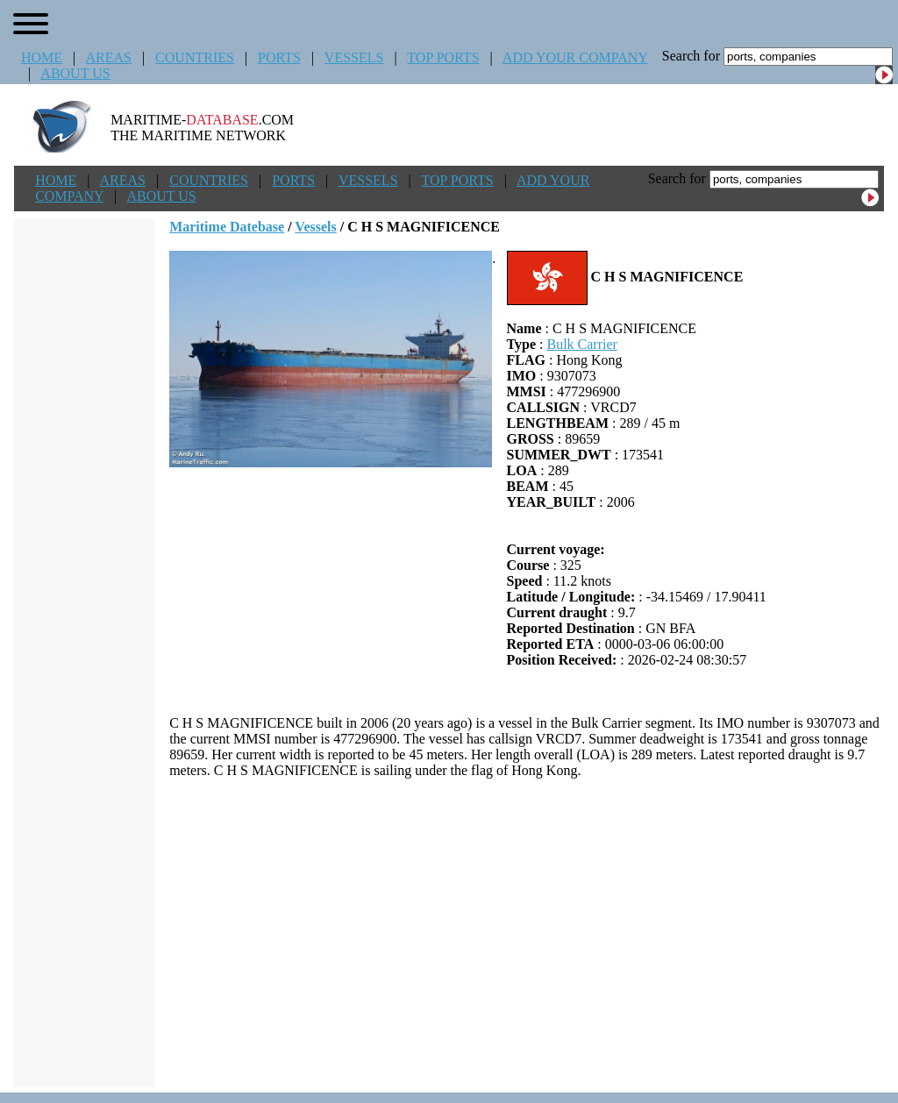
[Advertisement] (527, 933)
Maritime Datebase (226, 226)
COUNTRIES (194, 57)
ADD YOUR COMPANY (574, 57)
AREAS (108, 57)
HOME (41, 57)
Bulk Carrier (581, 344)
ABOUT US (75, 73)
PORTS (279, 57)
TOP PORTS (443, 57)
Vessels (315, 226)
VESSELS (354, 57)
